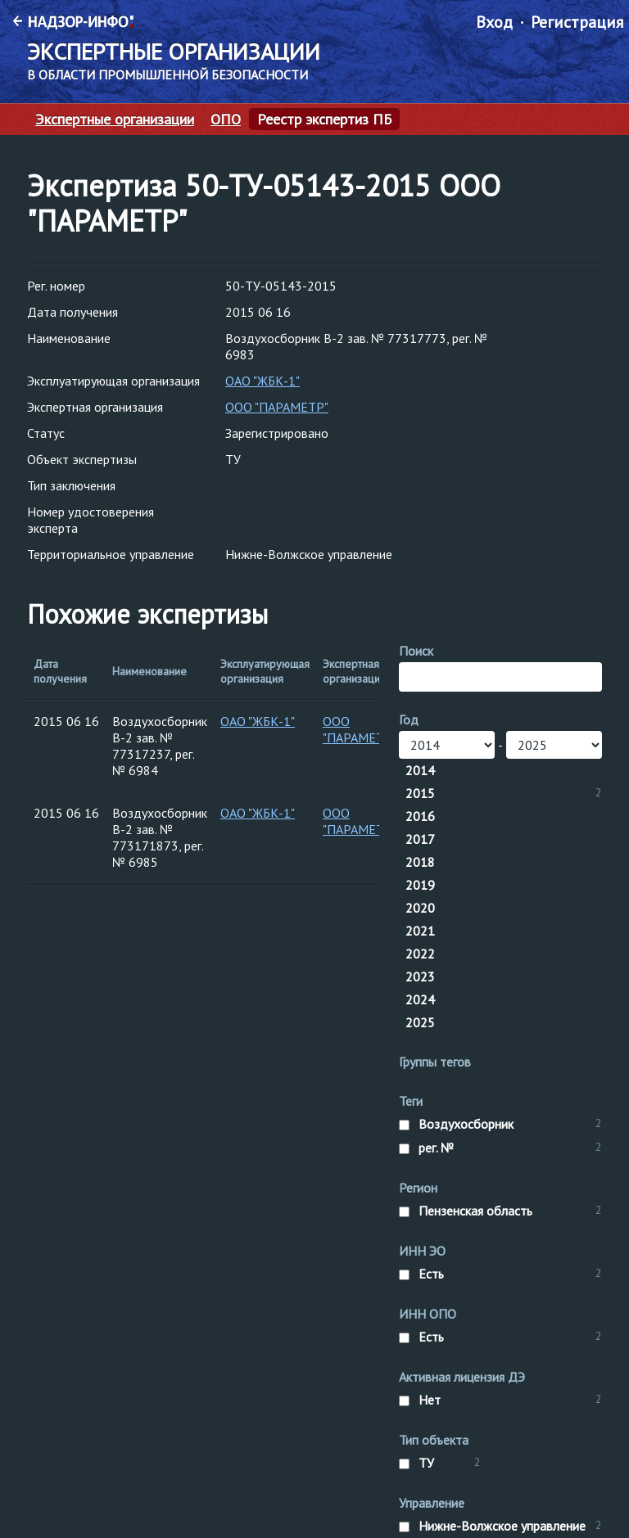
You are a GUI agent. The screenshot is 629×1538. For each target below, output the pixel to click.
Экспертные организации (114, 119)
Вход (494, 22)
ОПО (225, 119)
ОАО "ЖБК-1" (262, 380)
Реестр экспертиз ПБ (324, 119)
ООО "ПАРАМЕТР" (276, 407)
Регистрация (577, 22)
